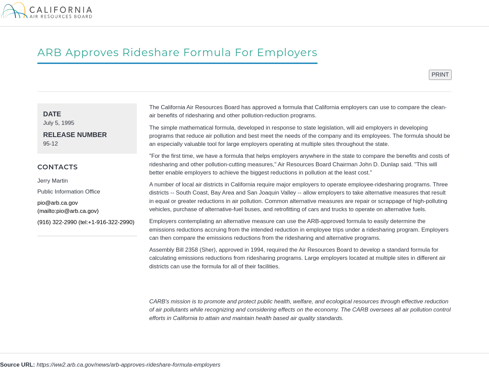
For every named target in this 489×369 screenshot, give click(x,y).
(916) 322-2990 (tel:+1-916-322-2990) (85, 222)
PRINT (440, 74)
